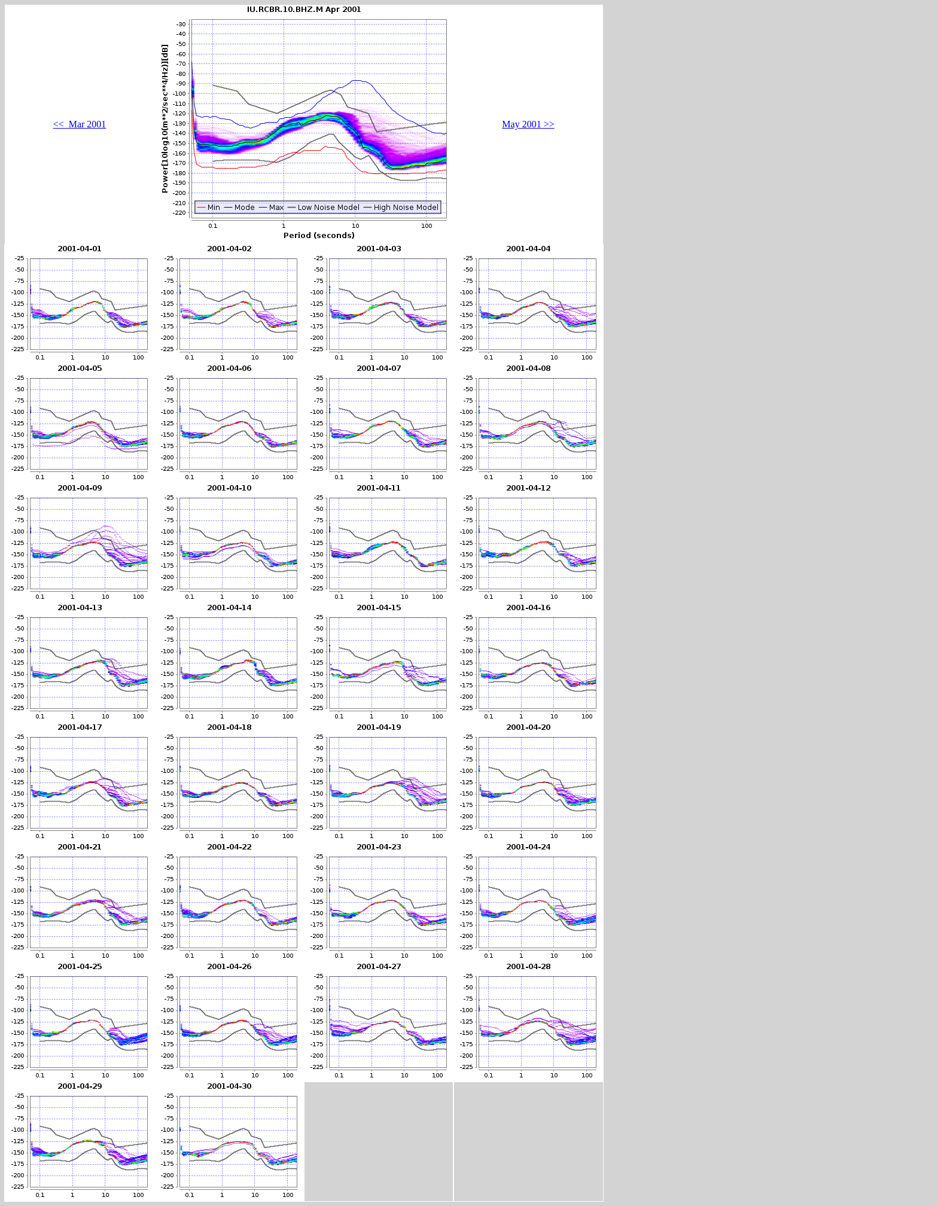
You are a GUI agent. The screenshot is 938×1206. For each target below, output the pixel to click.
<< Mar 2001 (79, 124)
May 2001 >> (528, 124)
